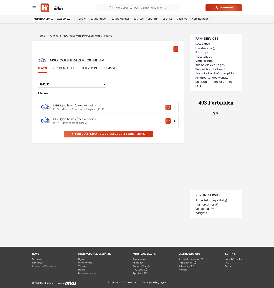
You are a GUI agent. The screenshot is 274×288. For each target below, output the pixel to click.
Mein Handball (43, 19)
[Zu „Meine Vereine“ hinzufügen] (175, 49)
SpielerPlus (204, 209)
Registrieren (139, 259)
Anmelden (224, 7)
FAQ (198, 86)
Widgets (201, 213)
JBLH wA (138, 19)
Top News (37, 259)
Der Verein (89, 68)
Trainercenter (206, 205)
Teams (42, 68)
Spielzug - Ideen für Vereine (214, 82)
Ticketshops (203, 56)
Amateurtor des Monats (211, 77)
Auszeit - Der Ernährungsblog (215, 73)
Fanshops (202, 52)
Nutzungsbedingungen (154, 282)
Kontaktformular (233, 259)
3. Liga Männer (120, 19)
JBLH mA (153, 19)
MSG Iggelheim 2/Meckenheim (81, 36)
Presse (228, 266)
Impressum (114, 282)
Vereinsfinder (200, 19)
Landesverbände (87, 273)
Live (82, 19)
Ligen (81, 259)
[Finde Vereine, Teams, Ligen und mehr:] (137, 7)
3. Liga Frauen (99, 19)
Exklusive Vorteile (141, 266)
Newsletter (202, 44)
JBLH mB (182, 19)
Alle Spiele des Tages (210, 65)
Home (41, 36)
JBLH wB (168, 19)
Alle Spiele (63, 19)
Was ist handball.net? (210, 69)
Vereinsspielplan (64, 68)
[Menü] (34, 8)
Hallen (81, 270)
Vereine (54, 36)
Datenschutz (131, 282)
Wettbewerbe (85, 263)
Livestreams (205, 48)
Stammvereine (112, 68)
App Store (140, 273)
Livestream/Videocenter (44, 266)
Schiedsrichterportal (211, 200)
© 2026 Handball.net (42, 283)
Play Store (140, 270)
